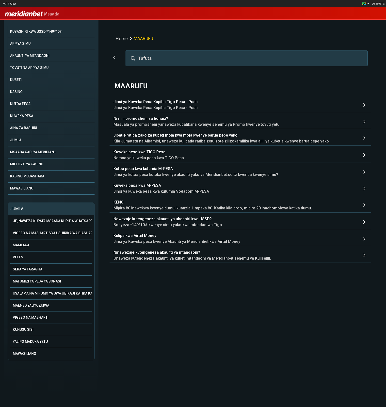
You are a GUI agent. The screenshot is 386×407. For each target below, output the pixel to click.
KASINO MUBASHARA (27, 176)
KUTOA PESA (20, 104)
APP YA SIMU (20, 44)
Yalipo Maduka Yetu (30, 342)
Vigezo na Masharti (30, 317)
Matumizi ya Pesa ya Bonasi (37, 281)
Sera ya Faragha (27, 269)
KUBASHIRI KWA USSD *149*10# (36, 31)
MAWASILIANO (21, 188)
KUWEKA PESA (21, 116)
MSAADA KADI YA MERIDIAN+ (33, 152)
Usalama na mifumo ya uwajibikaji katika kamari (52, 293)
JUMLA (15, 140)
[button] (365, 3)
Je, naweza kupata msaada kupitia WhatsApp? (52, 221)
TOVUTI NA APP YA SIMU (29, 68)
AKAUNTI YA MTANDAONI (29, 56)
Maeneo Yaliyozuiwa (31, 305)
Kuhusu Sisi (23, 329)
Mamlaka (21, 245)
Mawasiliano (24, 354)
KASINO (16, 92)
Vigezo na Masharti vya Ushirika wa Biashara (52, 233)
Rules (18, 257)
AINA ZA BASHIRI (23, 128)
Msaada (9, 4)
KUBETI (16, 80)
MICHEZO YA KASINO (26, 164)
